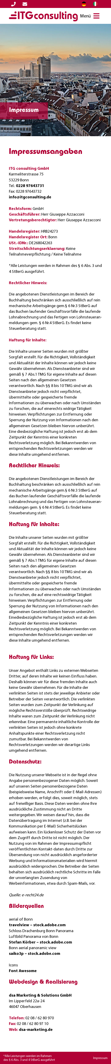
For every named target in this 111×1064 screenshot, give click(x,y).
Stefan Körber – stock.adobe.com (40, 942)
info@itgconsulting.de (30, 197)
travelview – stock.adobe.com (37, 924)
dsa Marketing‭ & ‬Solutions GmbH (40, 995)
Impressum (100, 1058)
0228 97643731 (30, 185)
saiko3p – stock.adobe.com (34, 953)
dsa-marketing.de (36, 1029)
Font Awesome (23, 970)
